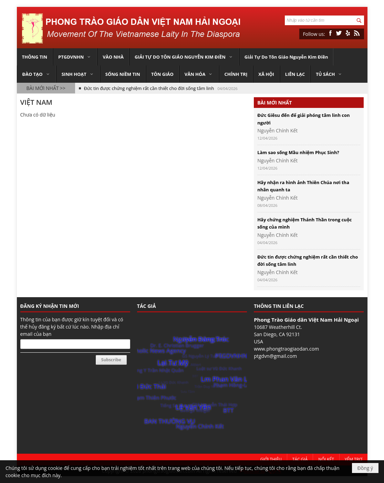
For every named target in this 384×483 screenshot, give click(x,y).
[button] (75, 57)
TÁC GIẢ (146, 306)
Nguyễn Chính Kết (277, 130)
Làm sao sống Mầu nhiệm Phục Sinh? (298, 152)
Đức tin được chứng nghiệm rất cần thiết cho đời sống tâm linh (149, 88)
